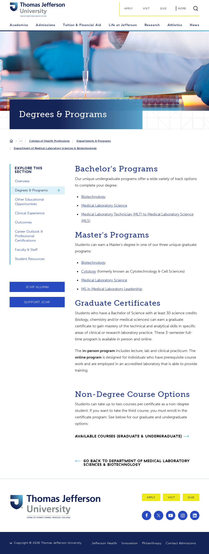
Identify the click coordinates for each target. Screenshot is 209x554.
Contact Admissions (181, 543)
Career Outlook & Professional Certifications (29, 235)
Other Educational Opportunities (29, 201)
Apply (128, 8)
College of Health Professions (49, 140)
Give (163, 8)
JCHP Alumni (37, 287)
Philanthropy (151, 543)
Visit (146, 8)
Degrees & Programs (31, 190)
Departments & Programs (94, 140)
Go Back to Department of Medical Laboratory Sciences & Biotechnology (136, 462)
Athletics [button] (174, 25)
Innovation (129, 543)
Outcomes (23, 222)
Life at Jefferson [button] (123, 25)
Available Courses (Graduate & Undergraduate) (128, 436)
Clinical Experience (29, 213)
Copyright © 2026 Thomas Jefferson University (48, 543)
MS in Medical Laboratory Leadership (111, 289)
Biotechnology (93, 196)
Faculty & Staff (26, 250)
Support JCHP (37, 302)
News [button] (194, 25)
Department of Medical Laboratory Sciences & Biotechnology (55, 148)
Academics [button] (19, 25)
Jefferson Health (104, 543)
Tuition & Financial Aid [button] (82, 25)
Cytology (88, 271)
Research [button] (152, 25)
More (181, 8)
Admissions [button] (45, 25)
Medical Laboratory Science (104, 205)
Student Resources (30, 259)
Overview (22, 181)
